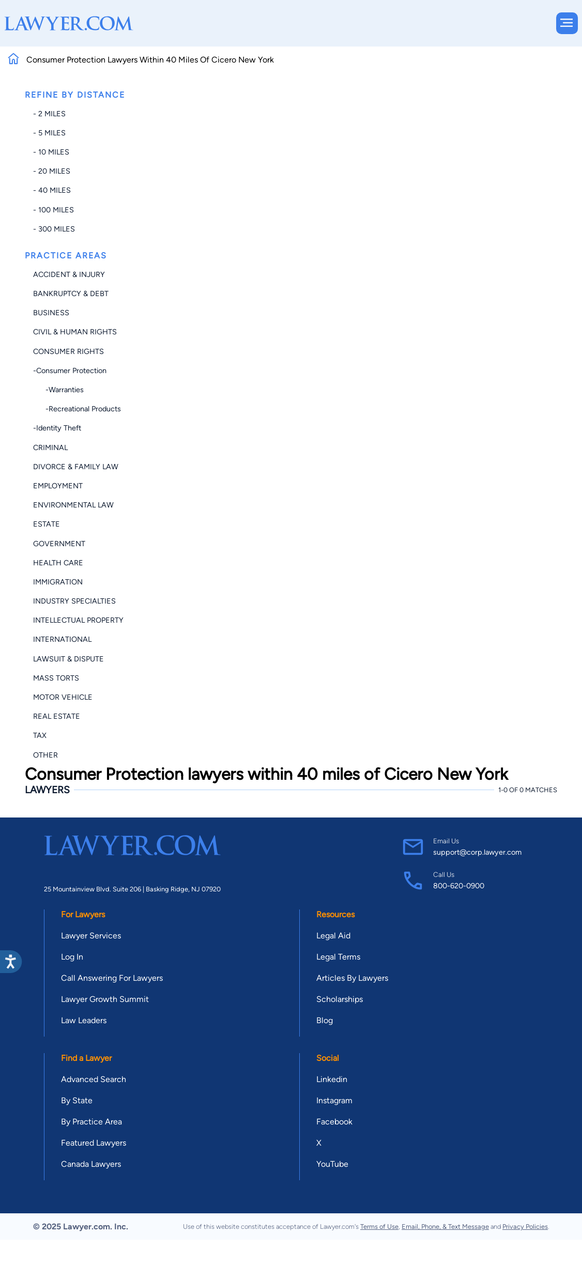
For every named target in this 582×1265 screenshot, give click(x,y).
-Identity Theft (57, 428)
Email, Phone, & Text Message (445, 1226)
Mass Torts (56, 678)
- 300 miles (54, 229)
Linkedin (331, 1079)
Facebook (334, 1122)
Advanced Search (93, 1079)
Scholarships (339, 999)
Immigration (58, 582)
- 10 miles (51, 152)
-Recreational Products (77, 408)
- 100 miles (53, 209)
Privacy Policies (525, 1226)
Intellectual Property (78, 620)
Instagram (334, 1100)
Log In (72, 957)
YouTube (332, 1164)
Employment (58, 485)
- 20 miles (51, 171)
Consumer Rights (68, 351)
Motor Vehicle (63, 697)
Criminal (50, 447)
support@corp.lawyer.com (477, 852)
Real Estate (56, 716)
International (62, 639)
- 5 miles (49, 132)
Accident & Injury (69, 274)
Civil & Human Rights (75, 331)
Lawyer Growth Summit (105, 999)
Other (45, 755)
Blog (324, 1020)
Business (51, 312)
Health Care (58, 562)
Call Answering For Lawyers (112, 978)
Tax (40, 735)
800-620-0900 (458, 885)
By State (77, 1100)
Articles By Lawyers (352, 978)
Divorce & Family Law (75, 466)
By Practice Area (91, 1122)
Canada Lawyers (91, 1164)
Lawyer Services (91, 935)
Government (59, 543)
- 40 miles (52, 190)
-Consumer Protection (69, 370)
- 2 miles (49, 113)
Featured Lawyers (93, 1143)
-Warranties (58, 389)
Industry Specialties (74, 601)
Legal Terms (338, 957)
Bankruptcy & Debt (71, 293)
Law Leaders (83, 1020)
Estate (46, 524)
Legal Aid (333, 935)
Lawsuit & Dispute (68, 659)
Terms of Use (379, 1226)
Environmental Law (73, 505)
